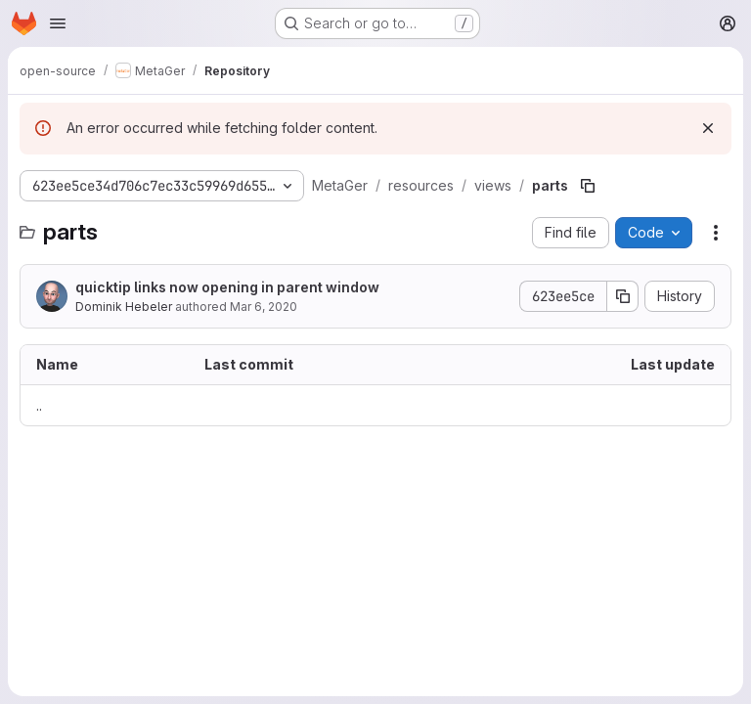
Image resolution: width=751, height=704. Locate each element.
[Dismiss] (708, 128)
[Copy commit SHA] (623, 296)
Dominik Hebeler (123, 306)
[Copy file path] (587, 185)
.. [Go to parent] (39, 405)
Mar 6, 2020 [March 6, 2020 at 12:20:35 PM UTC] (263, 306)
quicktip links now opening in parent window (227, 287)
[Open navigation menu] (57, 23)
